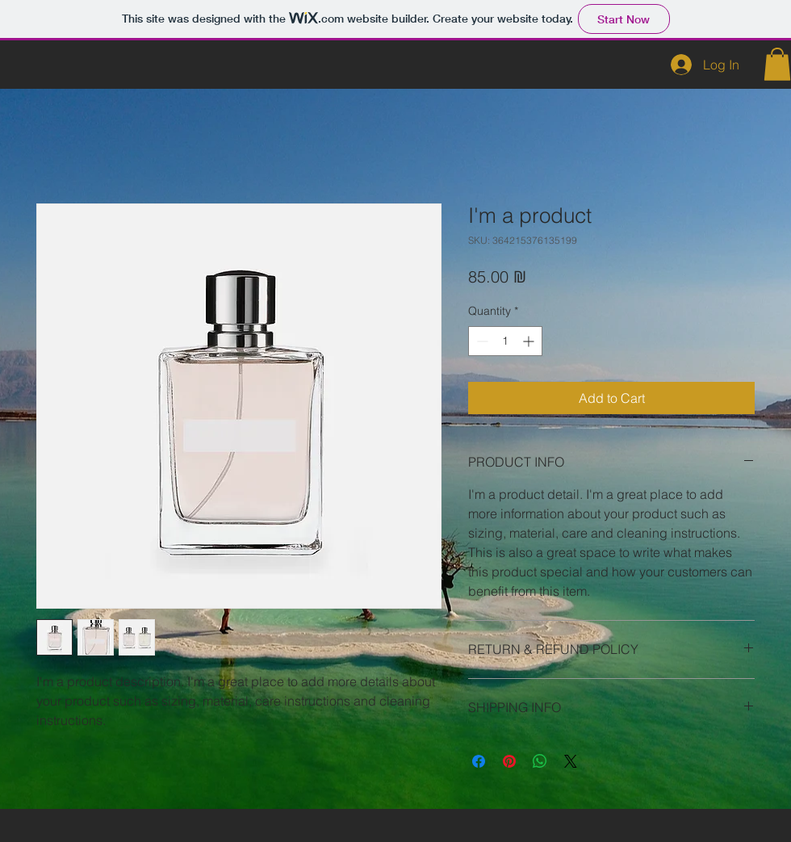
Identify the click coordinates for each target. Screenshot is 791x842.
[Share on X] (570, 761)
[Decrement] (481, 341)
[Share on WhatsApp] (540, 761)
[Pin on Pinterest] (509, 761)
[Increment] (530, 341)
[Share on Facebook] (478, 761)
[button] (777, 64)
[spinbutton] (505, 341)
